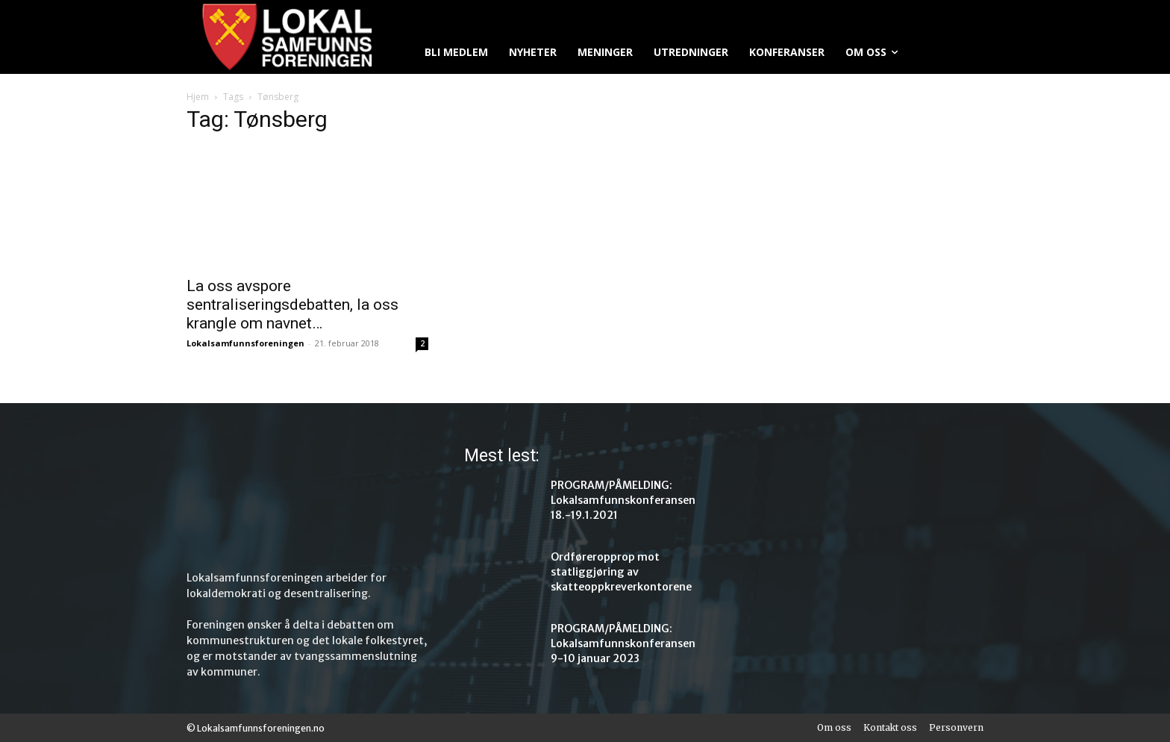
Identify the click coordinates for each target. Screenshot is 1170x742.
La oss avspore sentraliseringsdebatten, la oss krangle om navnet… (292, 304)
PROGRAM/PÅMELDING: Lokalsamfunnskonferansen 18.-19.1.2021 (623, 500)
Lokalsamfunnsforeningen (245, 343)
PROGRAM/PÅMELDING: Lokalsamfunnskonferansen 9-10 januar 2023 (623, 643)
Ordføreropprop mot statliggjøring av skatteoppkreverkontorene (621, 571)
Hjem (198, 96)
